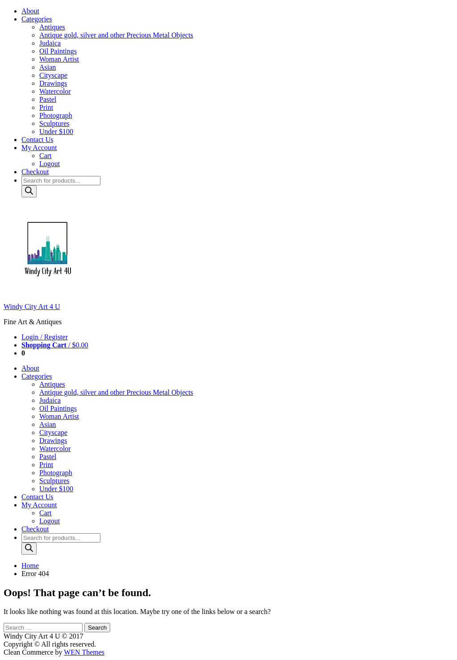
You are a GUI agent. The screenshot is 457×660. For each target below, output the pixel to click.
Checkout (35, 171)
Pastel (47, 99)
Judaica (50, 43)
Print (46, 107)
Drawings (53, 83)
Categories (36, 19)
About (30, 11)
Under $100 (56, 131)
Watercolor (55, 91)
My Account (39, 147)
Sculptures (54, 123)
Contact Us (37, 139)
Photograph (55, 115)
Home (30, 565)
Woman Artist (59, 59)
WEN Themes (84, 652)
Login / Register (44, 337)
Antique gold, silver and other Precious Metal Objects (116, 35)
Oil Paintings (58, 51)
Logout (49, 163)
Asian (47, 67)
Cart (45, 155)
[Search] (29, 191)
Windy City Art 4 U (32, 306)
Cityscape (53, 75)
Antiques (52, 27)
